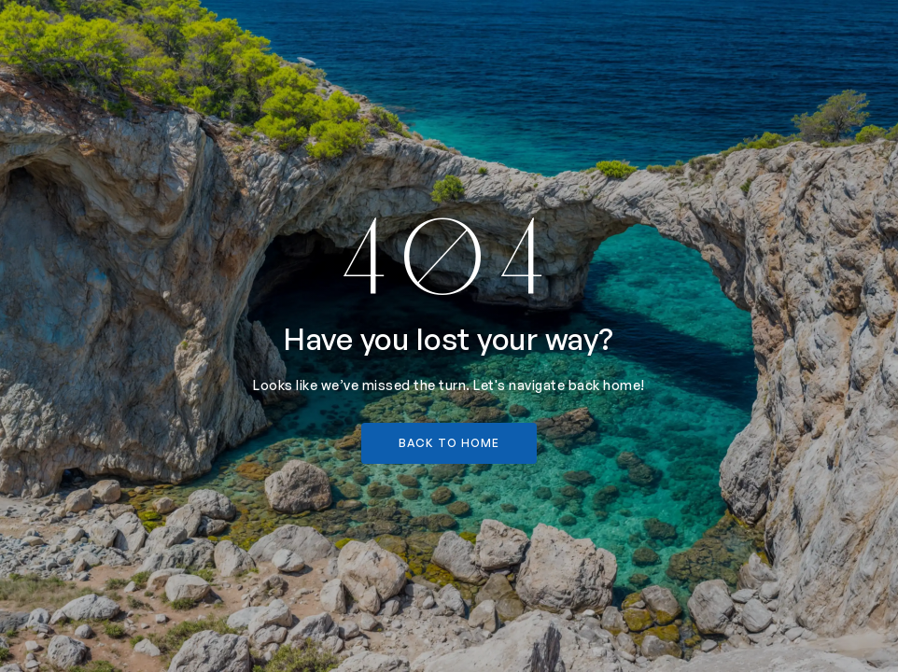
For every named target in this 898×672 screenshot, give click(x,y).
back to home (449, 443)
